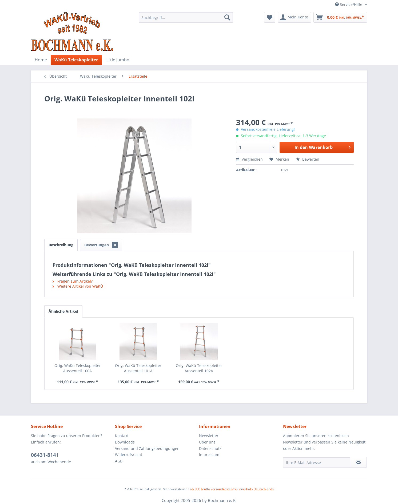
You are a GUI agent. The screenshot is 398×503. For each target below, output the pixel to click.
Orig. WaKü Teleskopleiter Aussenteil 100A (77, 368)
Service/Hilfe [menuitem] (349, 4)
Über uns (207, 442)
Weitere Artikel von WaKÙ (78, 286)
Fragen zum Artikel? (73, 281)
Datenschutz (210, 448)
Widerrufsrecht (128, 454)
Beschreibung (61, 244)
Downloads (125, 442)
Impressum (209, 454)
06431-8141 (45, 454)
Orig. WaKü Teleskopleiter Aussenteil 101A (138, 368)
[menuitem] (186, 17)
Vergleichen (249, 159)
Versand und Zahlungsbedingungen (147, 448)
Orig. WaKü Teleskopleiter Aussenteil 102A (199, 368)
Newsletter (208, 435)
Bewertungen (101, 245)
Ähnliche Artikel (63, 311)
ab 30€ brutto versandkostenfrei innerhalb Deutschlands (232, 489)
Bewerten (307, 159)
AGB (118, 461)
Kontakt (122, 435)
